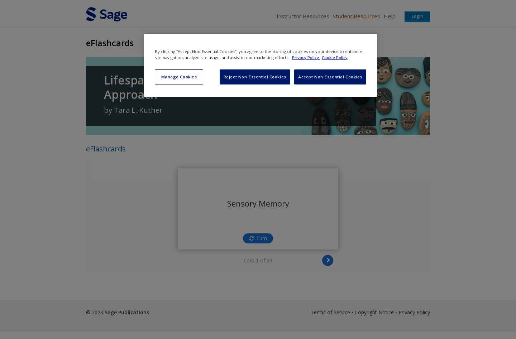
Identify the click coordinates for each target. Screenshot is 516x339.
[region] (260, 65)
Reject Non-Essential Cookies (255, 76)
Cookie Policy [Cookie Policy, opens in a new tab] (335, 57)
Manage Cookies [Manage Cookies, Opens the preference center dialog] (179, 76)
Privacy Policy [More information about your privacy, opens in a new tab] (306, 57)
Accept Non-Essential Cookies (330, 76)
